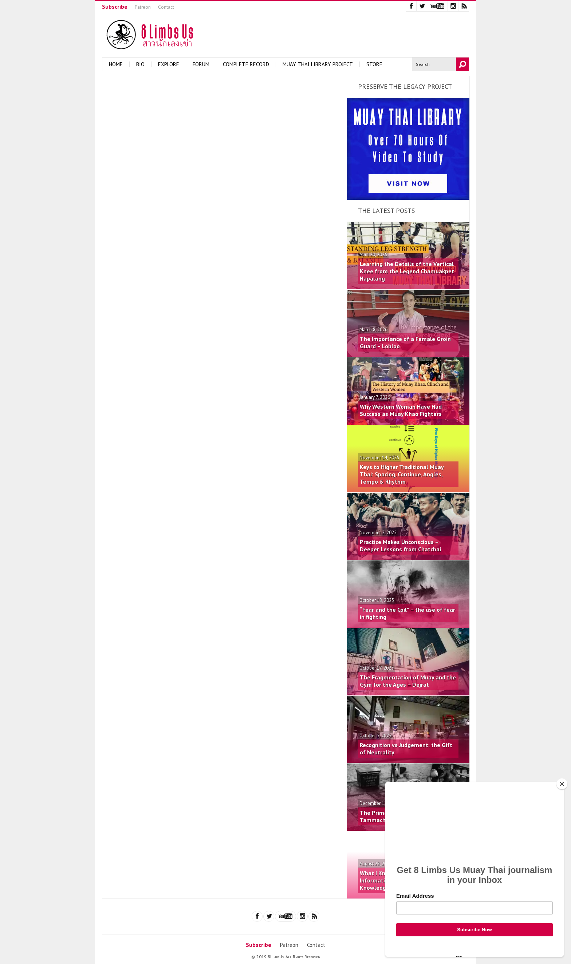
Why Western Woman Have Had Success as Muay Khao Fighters (401, 410)
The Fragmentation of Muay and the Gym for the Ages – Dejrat (408, 681)
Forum (201, 64)
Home (116, 64)
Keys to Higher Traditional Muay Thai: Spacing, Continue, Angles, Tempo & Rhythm (402, 474)
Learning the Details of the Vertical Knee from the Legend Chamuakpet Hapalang (407, 271)
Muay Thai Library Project (318, 64)
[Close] (561, 783)
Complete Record (246, 64)
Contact (166, 7)
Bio (140, 64)
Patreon (143, 7)
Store (374, 64)
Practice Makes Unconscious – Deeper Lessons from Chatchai (400, 545)
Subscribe (114, 6)
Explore (168, 64)
